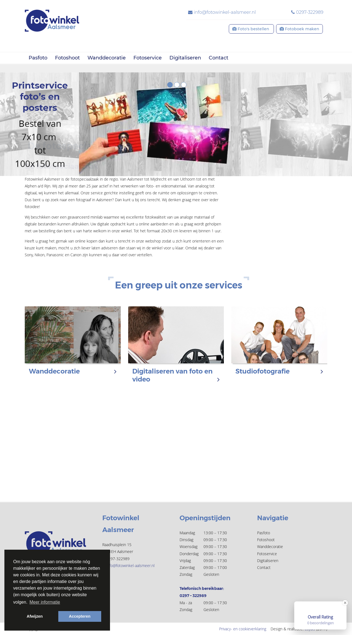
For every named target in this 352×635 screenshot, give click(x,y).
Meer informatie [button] (44, 602)
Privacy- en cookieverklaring (242, 628)
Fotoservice (147, 58)
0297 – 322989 (193, 595)
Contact (218, 58)
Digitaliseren (185, 58)
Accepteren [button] (79, 616)
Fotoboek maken (299, 28)
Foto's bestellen (251, 28)
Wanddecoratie (106, 58)
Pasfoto (38, 58)
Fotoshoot (67, 58)
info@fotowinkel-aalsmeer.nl (222, 12)
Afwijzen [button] (35, 616)
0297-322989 (307, 12)
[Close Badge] (345, 603)
